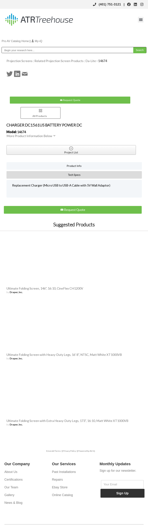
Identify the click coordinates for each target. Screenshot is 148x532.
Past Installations (64, 472)
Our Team (11, 487)
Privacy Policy (69, 451)
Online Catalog (62, 495)
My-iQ (36, 41)
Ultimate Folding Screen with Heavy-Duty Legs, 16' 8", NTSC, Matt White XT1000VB (64, 355)
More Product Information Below (31, 136)
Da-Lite (90, 61)
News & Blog (13, 502)
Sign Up (122, 493)
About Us (10, 472)
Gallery (9, 495)
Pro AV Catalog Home (16, 41)
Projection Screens (19, 61)
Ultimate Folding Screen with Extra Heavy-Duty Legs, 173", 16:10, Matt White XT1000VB (67, 421)
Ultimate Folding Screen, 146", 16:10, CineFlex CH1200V (44, 288)
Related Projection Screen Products (58, 61)
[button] (141, 20)
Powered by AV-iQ (86, 451)
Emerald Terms (53, 451)
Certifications (13, 479)
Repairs (57, 479)
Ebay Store (60, 487)
